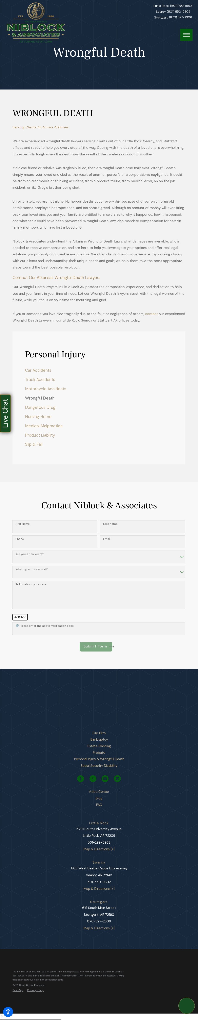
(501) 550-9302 (178, 11)
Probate (99, 752)
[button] (8, 1012)
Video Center (99, 791)
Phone (20, 539)
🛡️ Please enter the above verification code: (45, 626)
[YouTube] (105, 778)
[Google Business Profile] (117, 778)
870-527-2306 (99, 921)
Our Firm (99, 733)
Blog (99, 798)
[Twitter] (93, 778)
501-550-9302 (99, 882)
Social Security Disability (99, 765)
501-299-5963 (99, 842)
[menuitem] (99, 370)
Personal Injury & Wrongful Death (99, 759)
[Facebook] (80, 778)
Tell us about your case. (31, 584)
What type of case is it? (32, 569)
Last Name (110, 524)
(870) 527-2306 (180, 17)
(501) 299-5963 (181, 5)
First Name (23, 524)
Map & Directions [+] (99, 849)
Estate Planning (99, 746)
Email (106, 539)
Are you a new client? (30, 554)
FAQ (99, 804)
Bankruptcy (99, 739)
